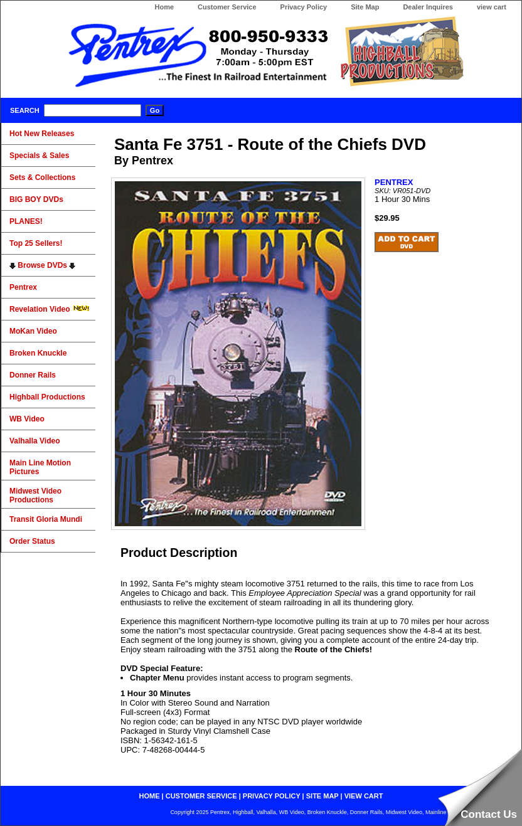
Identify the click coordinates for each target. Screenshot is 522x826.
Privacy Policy (304, 7)
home (149, 796)
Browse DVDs (42, 265)
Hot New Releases (41, 133)
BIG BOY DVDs (36, 199)
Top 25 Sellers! (35, 243)
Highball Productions (47, 397)
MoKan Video (33, 331)
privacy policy (272, 796)
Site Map (365, 7)
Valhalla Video (34, 441)
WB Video (27, 419)
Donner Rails (32, 375)
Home (164, 7)
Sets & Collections (42, 177)
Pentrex (23, 287)
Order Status (32, 541)
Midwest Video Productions (35, 495)
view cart (491, 7)
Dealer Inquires (427, 7)
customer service (201, 796)
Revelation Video (49, 309)
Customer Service (227, 7)
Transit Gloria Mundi (45, 519)
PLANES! (26, 221)
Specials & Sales (39, 155)
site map (322, 796)
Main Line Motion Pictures (40, 467)
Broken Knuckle (38, 353)
